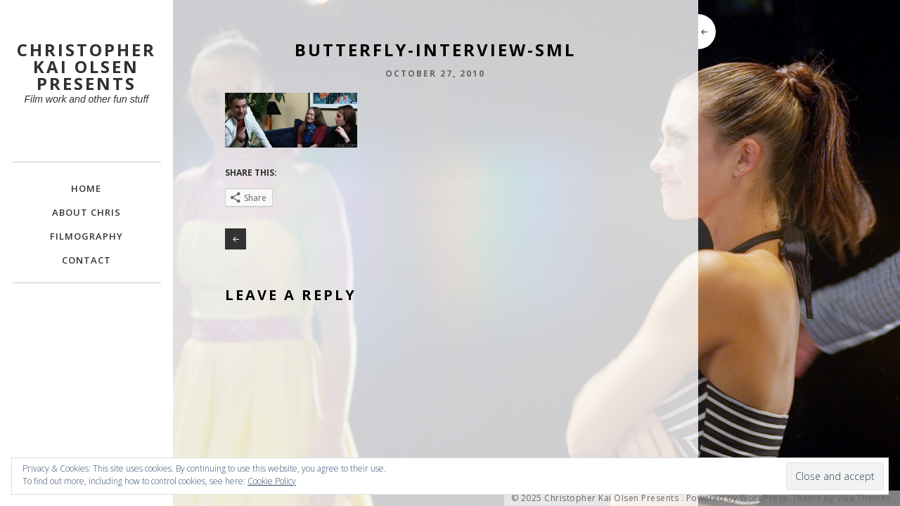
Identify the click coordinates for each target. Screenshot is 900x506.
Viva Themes (864, 498)
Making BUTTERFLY (235, 238)
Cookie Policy (272, 481)
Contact (86, 260)
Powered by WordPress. (738, 498)
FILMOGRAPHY (86, 236)
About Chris (86, 212)
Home (86, 188)
